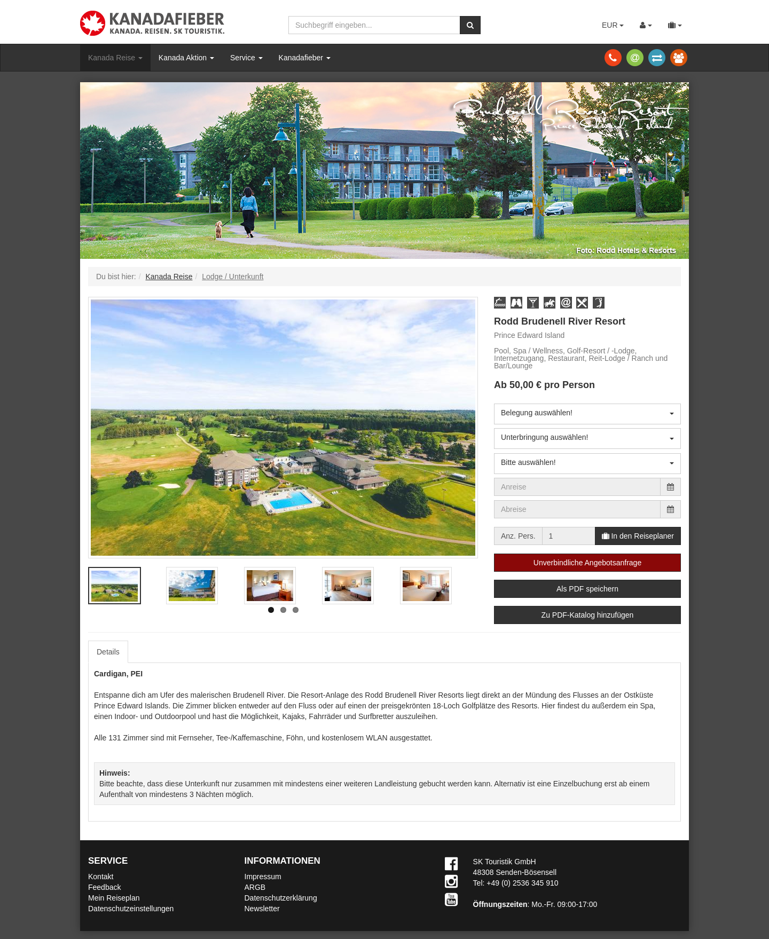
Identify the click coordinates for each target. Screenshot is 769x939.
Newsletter (262, 908)
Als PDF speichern (587, 589)
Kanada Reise (115, 57)
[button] (500, 303)
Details (108, 652)
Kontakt (100, 876)
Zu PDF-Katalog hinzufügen (588, 615)
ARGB (255, 887)
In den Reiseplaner (638, 536)
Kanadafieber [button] (305, 57)
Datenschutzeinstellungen (131, 908)
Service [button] (246, 57)
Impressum (263, 876)
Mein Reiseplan (114, 898)
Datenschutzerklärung (281, 898)
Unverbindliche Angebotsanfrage (587, 562)
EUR (613, 25)
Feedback (104, 887)
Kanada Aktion (186, 57)
